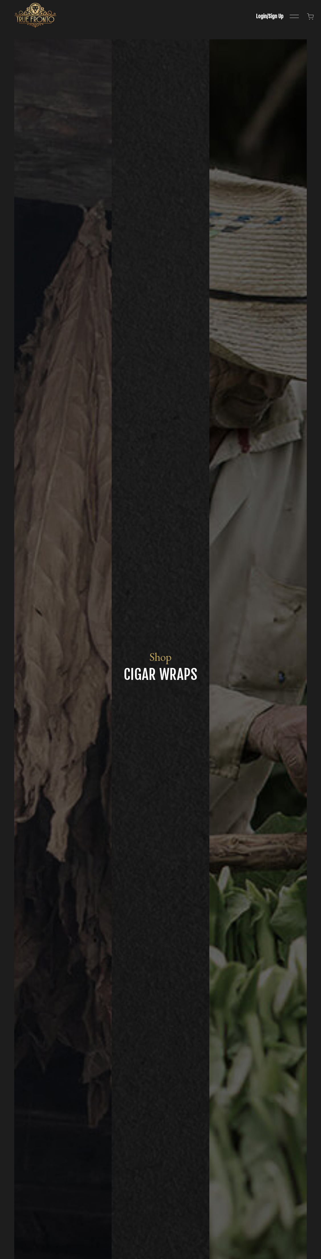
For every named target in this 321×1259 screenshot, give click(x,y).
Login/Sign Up (269, 16)
